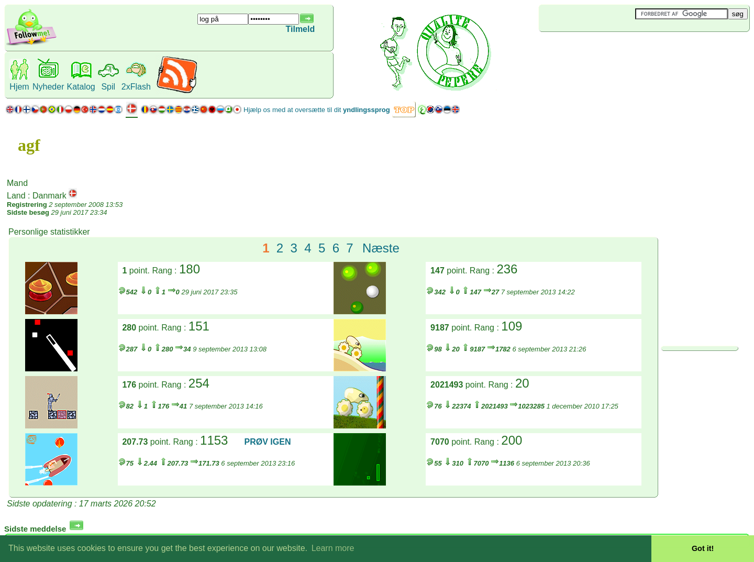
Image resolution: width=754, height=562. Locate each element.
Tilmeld (300, 29)
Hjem (19, 86)
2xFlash (136, 86)
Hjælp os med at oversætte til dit (316, 110)
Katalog (80, 86)
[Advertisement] (601, 49)
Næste (381, 248)
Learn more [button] (333, 548)
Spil (108, 86)
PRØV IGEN (268, 441)
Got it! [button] (703, 548)
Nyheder (48, 86)
